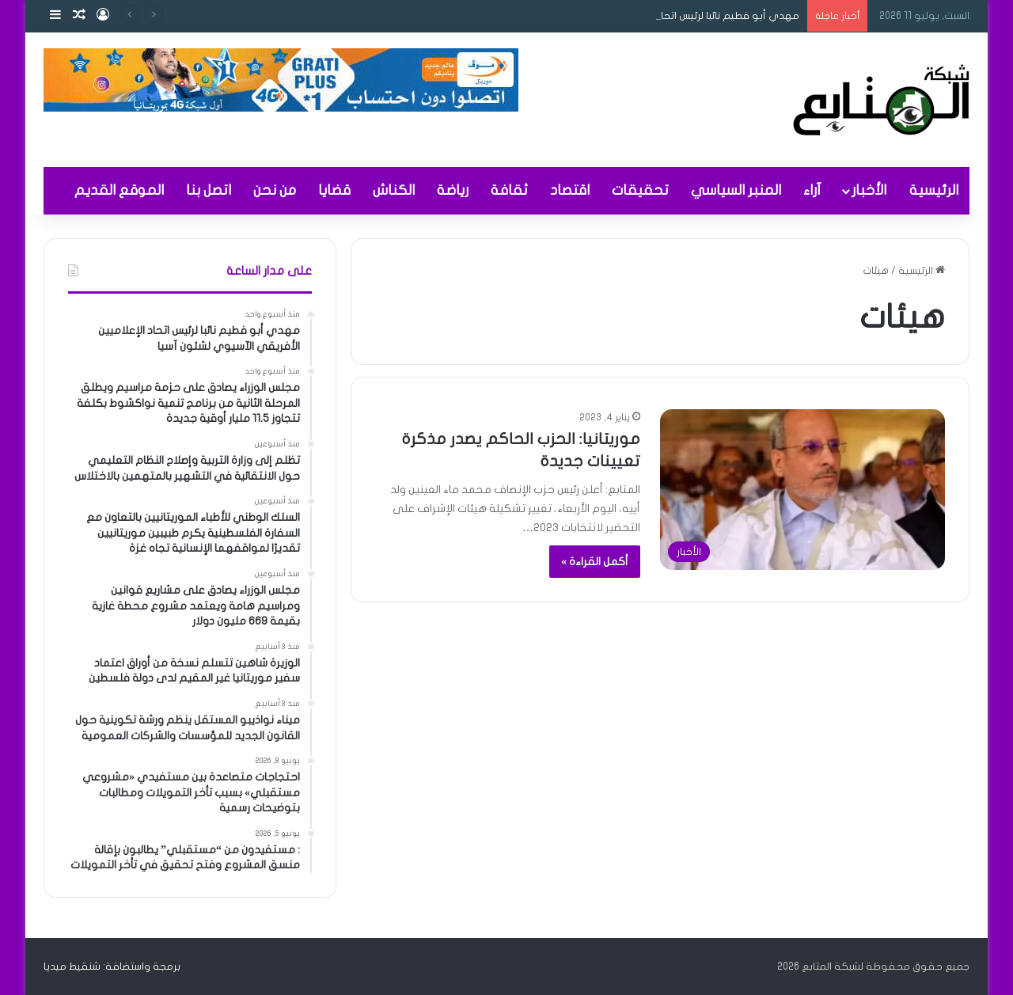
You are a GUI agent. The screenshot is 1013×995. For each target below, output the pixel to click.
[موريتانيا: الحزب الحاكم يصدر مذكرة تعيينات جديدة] (802, 489)
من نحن (274, 190)
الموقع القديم (119, 190)
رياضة (453, 190)
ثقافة (509, 190)
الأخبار (869, 190)
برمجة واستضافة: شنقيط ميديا (112, 966)
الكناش (394, 190)
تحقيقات (640, 190)
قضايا (334, 190)
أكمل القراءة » (594, 562)
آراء (812, 190)
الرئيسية (933, 190)
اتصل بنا (208, 190)
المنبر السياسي (736, 190)
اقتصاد (570, 190)
